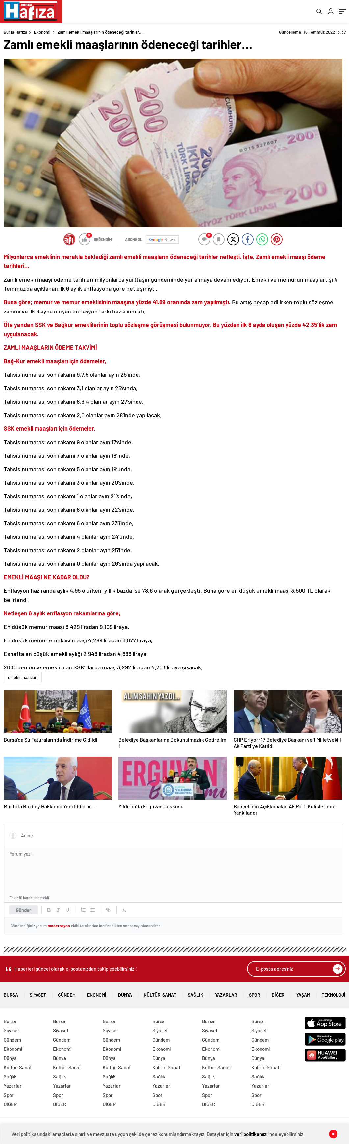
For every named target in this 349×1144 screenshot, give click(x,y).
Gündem (67, 993)
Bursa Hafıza (15, 32)
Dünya (125, 993)
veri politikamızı (251, 1134)
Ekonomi (42, 32)
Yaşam (303, 993)
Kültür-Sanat (160, 993)
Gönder (23, 910)
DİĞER (278, 993)
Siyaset (38, 993)
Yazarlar (226, 993)
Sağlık (195, 993)
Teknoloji (333, 993)
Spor (254, 993)
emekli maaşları (22, 678)
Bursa (11, 993)
